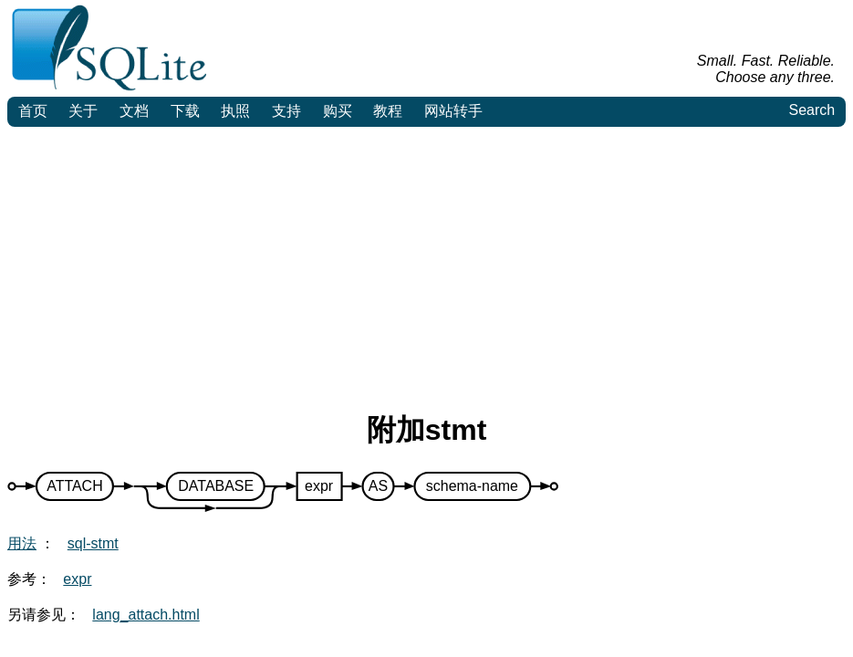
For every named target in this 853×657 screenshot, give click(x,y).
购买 (337, 111)
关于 (83, 111)
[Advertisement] (426, 263)
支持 (286, 111)
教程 (387, 111)
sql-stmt (93, 543)
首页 (32, 111)
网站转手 (453, 111)
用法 (21, 543)
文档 (134, 111)
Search (811, 110)
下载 (185, 111)
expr (77, 579)
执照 (235, 111)
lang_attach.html (145, 614)
